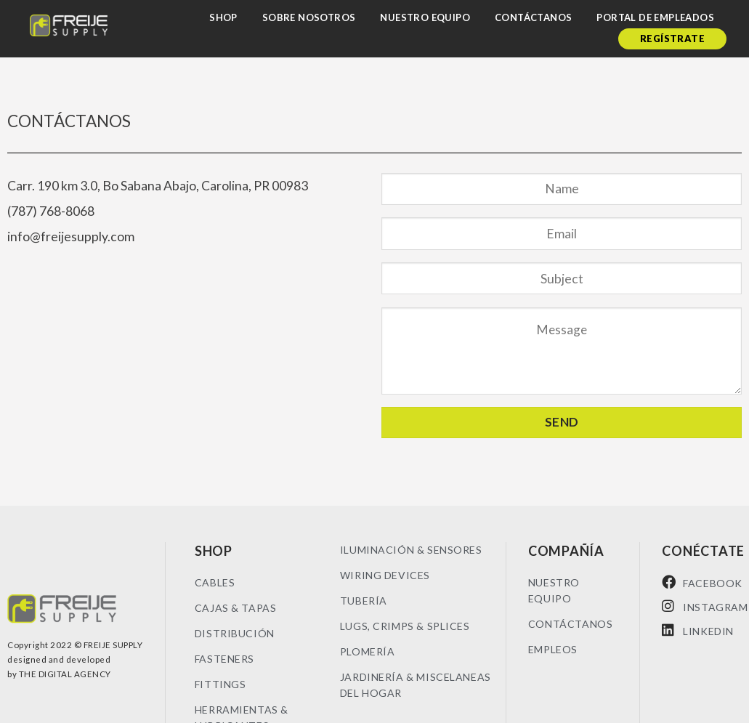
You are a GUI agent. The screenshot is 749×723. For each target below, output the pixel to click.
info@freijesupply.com (70, 236)
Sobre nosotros (309, 17)
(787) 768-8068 (50, 211)
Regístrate (672, 38)
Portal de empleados (655, 17)
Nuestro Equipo (425, 17)
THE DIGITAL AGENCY (65, 674)
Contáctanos (533, 17)
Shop (223, 17)
